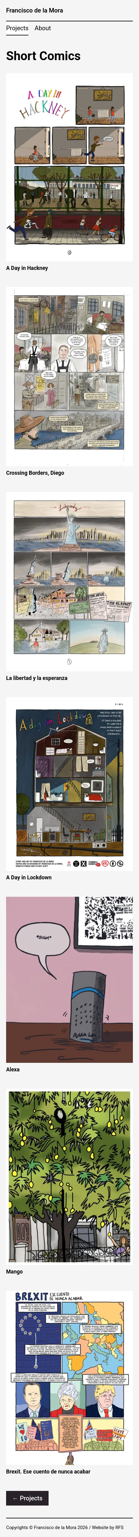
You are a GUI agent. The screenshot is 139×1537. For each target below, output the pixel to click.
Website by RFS (107, 1527)
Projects (17, 28)
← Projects (27, 1498)
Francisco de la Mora (34, 10)
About (43, 28)
